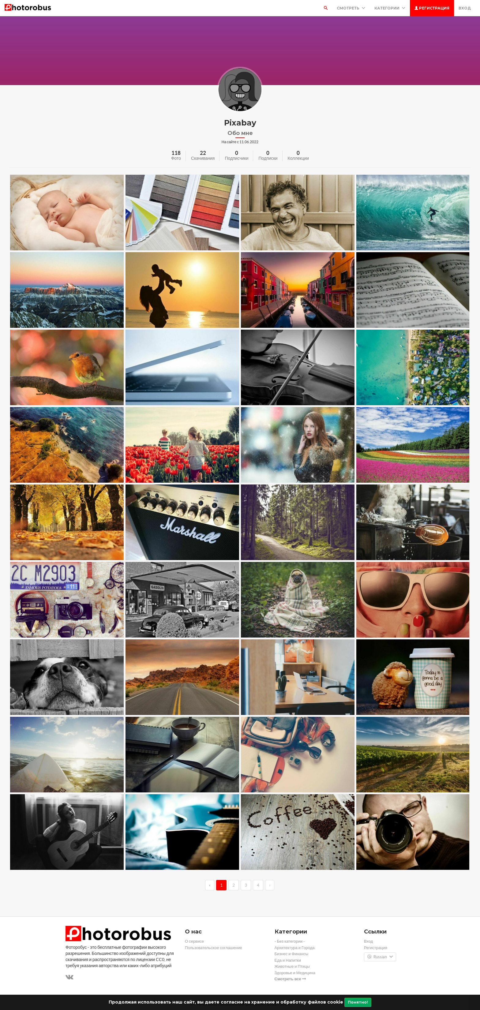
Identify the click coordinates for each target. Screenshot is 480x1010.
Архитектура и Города (295, 947)
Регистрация (431, 8)
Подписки (267, 158)
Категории (389, 8)
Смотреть (351, 8)
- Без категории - (290, 941)
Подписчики (236, 158)
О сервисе (194, 941)
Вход (465, 8)
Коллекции (298, 158)
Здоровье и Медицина (295, 973)
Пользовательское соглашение (213, 947)
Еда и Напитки (288, 960)
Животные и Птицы (292, 966)
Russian (380, 957)
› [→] (269, 885)
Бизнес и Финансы (292, 954)
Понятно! (358, 1002)
